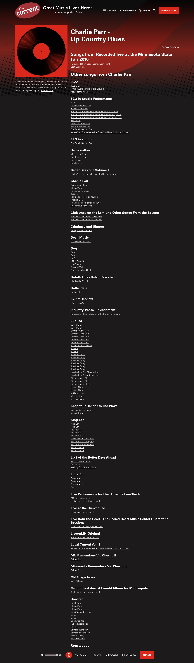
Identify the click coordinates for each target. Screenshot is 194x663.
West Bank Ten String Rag (83, 445)
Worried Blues (77, 448)
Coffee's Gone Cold (80, 331)
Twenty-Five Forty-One (81, 206)
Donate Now (168, 10)
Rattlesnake (76, 160)
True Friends (76, 163)
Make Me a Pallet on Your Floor (85, 197)
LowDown (76, 264)
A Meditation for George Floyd (85, 592)
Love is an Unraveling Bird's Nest (87, 527)
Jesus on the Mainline (81, 346)
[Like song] (170, 47)
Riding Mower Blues (80, 378)
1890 (73, 103)
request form (47, 91)
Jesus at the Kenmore (81, 92)
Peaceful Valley (78, 267)
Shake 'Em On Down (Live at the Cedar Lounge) (93, 174)
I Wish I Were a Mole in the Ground (87, 89)
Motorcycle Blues (79, 154)
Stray (73, 487)
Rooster (74, 627)
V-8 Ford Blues (77, 393)
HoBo (73, 258)
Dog (73, 253)
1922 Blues (76, 86)
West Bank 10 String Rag (82, 442)
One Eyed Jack (78, 621)
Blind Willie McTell (79, 281)
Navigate (110, 10)
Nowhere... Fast (78, 157)
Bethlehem (76, 603)
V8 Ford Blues (77, 396)
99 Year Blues (77, 325)
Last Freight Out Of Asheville (84, 372)
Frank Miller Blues (79, 109)
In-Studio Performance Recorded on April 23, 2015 (94, 112)
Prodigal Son (77, 200)
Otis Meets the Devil (81, 242)
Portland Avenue (78, 484)
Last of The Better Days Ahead (85, 501)
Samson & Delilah (79, 630)
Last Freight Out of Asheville (84, 375)
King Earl (75, 424)
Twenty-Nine (77, 387)
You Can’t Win (77, 399)
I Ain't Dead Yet (78, 261)
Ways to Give (128, 10)
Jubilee (74, 194)
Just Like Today (78, 355)
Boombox (75, 478)
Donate (147, 655)
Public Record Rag (79, 624)
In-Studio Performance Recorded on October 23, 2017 (96, 118)
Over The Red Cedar (80, 124)
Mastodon (75, 121)
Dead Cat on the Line (81, 106)
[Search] (154, 10)
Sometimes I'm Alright (81, 270)
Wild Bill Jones (78, 581)
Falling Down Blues (80, 191)
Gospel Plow (77, 413)
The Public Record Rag (82, 130)
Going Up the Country (81, 231)
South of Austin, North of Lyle (85, 538)
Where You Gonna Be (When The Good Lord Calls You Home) (100, 132)
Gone (73, 615)
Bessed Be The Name (81, 410)
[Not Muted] (42, 655)
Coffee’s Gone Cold (80, 334)
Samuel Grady (77, 636)
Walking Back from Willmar (83, 468)
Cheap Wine (76, 188)
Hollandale (76, 292)
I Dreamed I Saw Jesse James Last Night (90, 64)
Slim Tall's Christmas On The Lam (86, 217)
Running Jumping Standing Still (86, 203)
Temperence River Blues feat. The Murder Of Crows (95, 314)
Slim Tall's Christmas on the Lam (86, 220)
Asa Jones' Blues (79, 185)
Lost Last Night (78, 67)
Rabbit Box (76, 559)
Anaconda (75, 465)
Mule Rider (76, 430)
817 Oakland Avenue (80, 462)
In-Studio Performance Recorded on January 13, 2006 (96, 115)
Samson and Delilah (80, 127)
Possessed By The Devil (82, 439)
